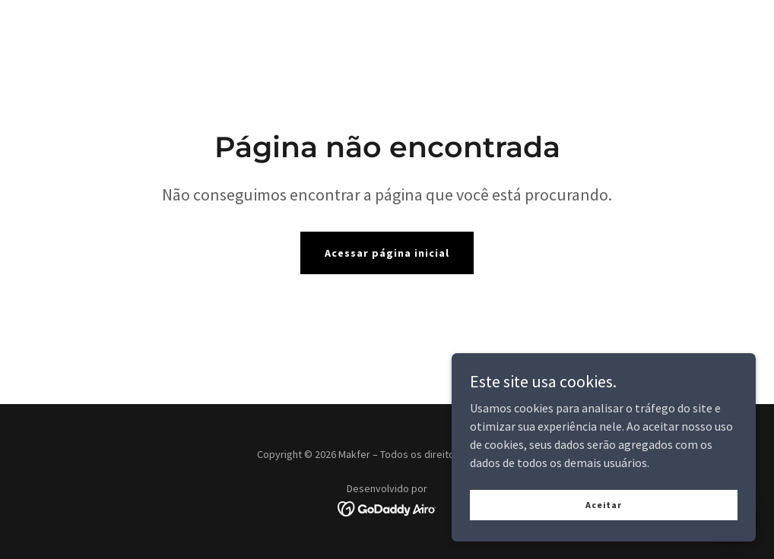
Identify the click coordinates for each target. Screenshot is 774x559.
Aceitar (603, 536)
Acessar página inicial (387, 253)
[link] (387, 507)
